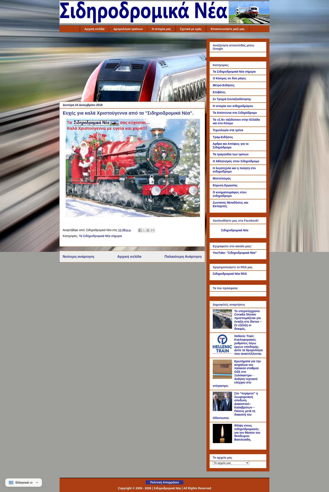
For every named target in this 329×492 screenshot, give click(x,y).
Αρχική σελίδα (94, 29)
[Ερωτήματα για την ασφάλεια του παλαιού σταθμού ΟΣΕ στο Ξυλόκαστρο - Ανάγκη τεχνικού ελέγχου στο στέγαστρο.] (223, 377)
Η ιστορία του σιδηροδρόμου (233, 106)
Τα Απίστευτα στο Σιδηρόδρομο (235, 112)
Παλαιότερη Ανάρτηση (183, 257)
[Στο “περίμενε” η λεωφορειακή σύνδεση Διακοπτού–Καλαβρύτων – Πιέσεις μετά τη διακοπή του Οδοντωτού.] (223, 410)
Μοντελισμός (222, 178)
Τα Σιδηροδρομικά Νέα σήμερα (100, 236)
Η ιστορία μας (161, 29)
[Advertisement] (132, 68)
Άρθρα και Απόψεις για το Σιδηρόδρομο (231, 145)
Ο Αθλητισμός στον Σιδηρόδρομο (236, 161)
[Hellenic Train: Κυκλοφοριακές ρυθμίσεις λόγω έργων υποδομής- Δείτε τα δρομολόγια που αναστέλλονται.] (223, 352)
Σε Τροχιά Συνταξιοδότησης (232, 99)
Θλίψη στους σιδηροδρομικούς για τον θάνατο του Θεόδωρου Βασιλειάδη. (247, 432)
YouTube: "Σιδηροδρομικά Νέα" (235, 252)
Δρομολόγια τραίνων (128, 29)
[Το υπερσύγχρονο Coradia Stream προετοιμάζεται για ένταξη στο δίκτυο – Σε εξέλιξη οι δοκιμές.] (223, 327)
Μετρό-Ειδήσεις (224, 85)
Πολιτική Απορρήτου (164, 482)
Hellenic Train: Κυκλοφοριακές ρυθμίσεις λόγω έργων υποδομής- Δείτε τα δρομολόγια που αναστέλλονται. (248, 344)
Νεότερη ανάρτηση (78, 257)
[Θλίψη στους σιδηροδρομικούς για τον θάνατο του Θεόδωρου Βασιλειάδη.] (223, 442)
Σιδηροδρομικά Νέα (234, 230)
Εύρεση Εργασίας (225, 185)
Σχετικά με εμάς (191, 29)
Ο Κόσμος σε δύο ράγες (229, 78)
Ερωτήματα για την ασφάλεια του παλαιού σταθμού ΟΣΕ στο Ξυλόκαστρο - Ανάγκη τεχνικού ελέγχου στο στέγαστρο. (237, 374)
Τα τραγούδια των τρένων (231, 154)
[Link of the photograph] (133, 216)
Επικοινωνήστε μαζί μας (228, 29)
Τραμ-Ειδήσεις (223, 137)
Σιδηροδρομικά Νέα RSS (230, 273)
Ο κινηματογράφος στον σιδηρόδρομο (230, 194)
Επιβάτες (219, 92)
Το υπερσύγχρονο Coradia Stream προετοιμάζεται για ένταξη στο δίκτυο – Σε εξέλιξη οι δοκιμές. (248, 319)
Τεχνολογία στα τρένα (228, 130)
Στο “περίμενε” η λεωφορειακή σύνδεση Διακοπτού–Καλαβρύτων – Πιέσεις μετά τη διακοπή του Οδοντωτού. (235, 406)
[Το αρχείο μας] (231, 463)
